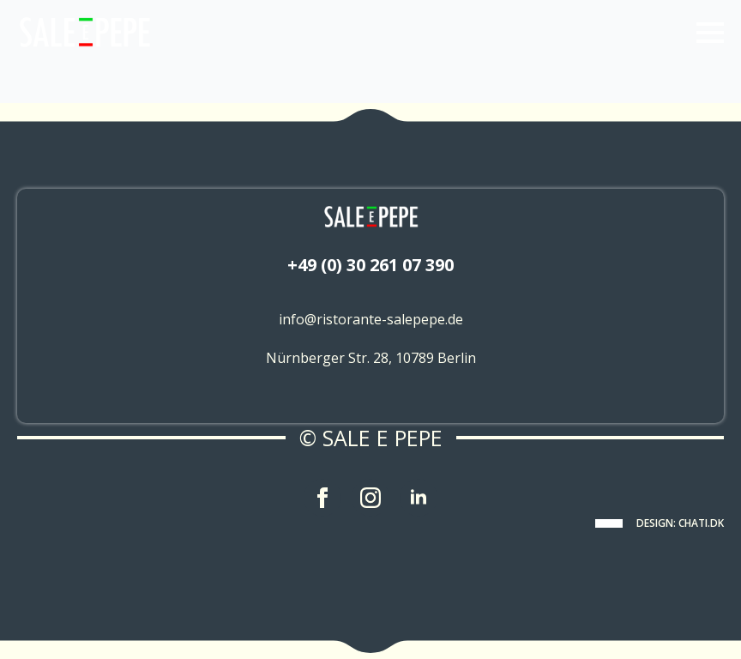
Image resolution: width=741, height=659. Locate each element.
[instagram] (370, 498)
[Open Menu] (710, 32)
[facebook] (322, 498)
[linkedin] (418, 498)
